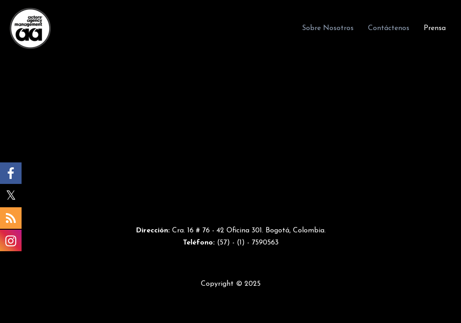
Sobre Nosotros (328, 28)
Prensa (435, 28)
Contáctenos (388, 28)
